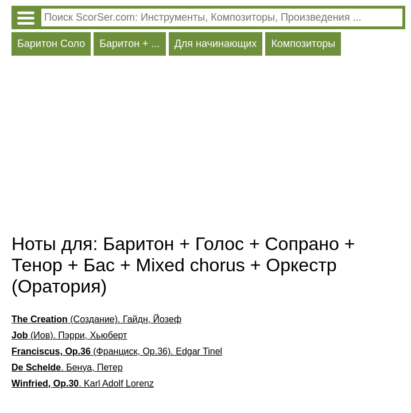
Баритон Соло (51, 43)
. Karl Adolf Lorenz (82, 383)
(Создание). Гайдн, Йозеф (96, 319)
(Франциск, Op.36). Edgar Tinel (116, 351)
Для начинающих (216, 43)
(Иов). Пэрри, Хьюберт (69, 335)
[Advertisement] (208, 147)
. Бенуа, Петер (67, 367)
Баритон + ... (129, 43)
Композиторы (303, 43)
